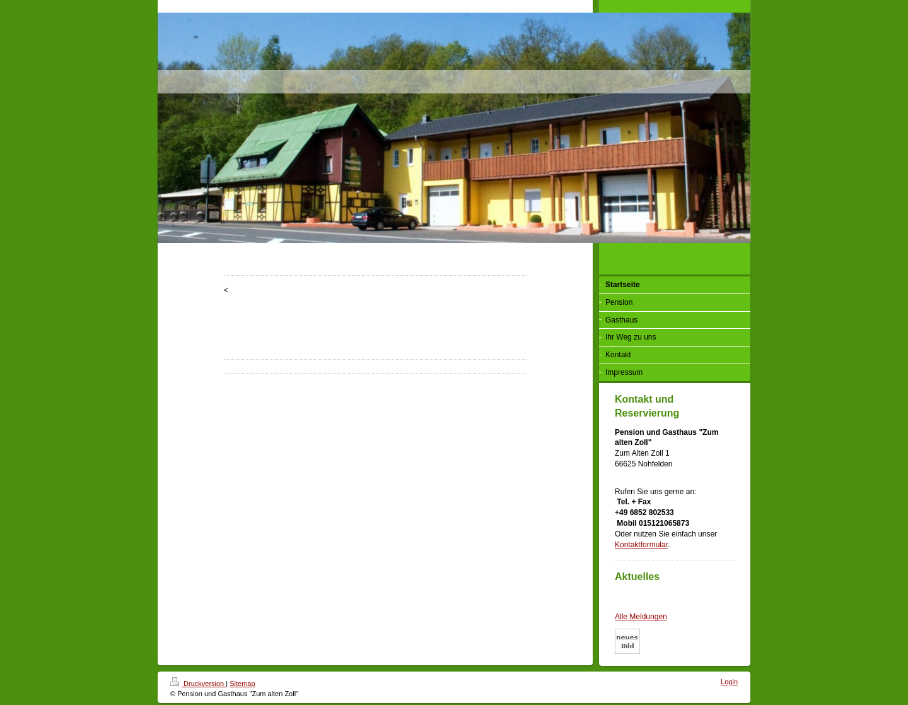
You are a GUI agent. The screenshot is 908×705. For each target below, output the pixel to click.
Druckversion (198, 683)
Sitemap (242, 683)
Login (729, 681)
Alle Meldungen (641, 616)
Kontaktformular (641, 544)
